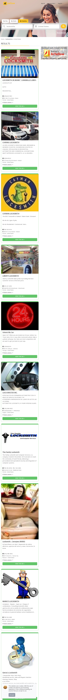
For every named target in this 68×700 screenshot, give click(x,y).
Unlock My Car (8, 332)
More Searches (61, 32)
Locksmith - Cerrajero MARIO (13, 542)
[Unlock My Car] (20, 316)
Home (2, 39)
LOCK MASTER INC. (9, 393)
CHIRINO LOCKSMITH (10, 142)
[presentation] (6, 21)
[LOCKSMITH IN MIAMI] (20, 64)
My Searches (51, 3)
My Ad (43, 3)
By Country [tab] (24, 21)
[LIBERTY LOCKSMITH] (20, 259)
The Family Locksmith (10, 452)
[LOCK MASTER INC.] (20, 376)
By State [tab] (14, 21)
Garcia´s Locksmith (9, 673)
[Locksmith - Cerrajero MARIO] (20, 511)
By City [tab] (6, 21)
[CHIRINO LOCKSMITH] (20, 126)
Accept (12, 695)
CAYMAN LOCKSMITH (10, 214)
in (13, 39)
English (60, 3)
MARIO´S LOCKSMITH (10, 601)
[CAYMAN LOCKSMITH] (20, 192)
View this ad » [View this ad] (20, 106)
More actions (7, 102)
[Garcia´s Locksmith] (20, 651)
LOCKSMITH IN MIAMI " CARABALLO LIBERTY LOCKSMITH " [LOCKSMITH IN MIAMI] (19, 80)
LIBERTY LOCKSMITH (10, 276)
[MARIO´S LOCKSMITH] (20, 584)
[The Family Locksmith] (20, 437)
